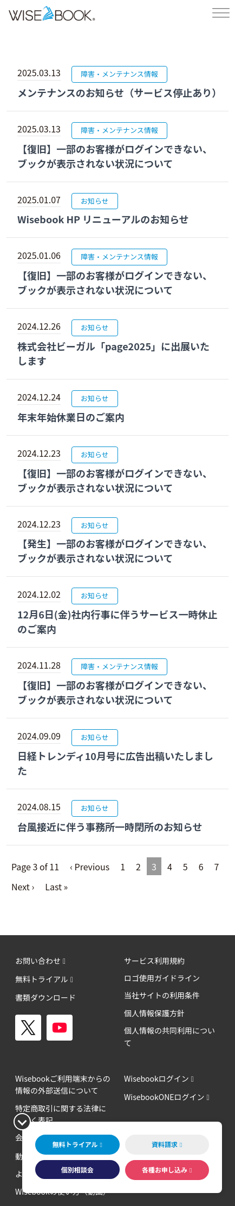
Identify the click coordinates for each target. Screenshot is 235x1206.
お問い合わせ (38, 960)
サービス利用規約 (154, 960)
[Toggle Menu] (221, 13)
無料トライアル (41, 979)
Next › (22, 886)
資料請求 (165, 1144)
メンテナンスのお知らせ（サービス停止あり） (119, 92)
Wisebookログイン (156, 1078)
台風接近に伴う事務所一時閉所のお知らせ (110, 826)
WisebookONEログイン (164, 1096)
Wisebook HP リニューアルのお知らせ (103, 219)
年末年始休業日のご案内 (71, 417)
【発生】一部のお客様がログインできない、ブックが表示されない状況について (114, 550)
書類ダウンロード (45, 997)
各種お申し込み (164, 1169)
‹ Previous (89, 866)
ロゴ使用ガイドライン (162, 977)
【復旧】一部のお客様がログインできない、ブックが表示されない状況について (114, 156)
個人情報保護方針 (154, 1013)
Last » (56, 886)
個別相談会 (77, 1169)
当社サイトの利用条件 (162, 995)
